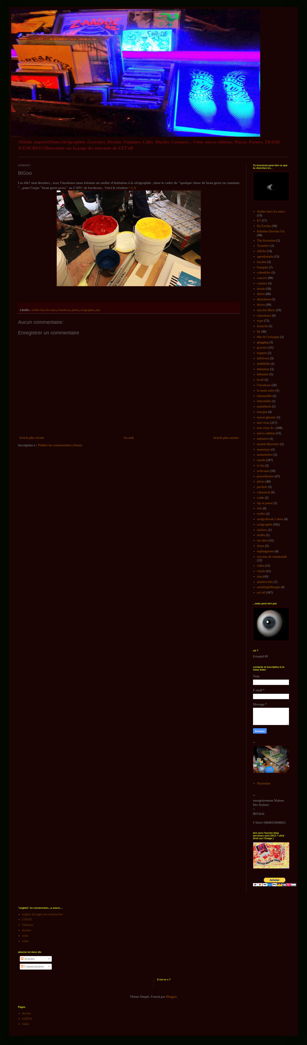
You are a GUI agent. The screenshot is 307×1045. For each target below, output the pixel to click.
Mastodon (264, 783)
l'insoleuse (64, 310)
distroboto (264, 299)
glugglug (263, 342)
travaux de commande (272, 556)
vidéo (260, 565)
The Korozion (266, 240)
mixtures (263, 438)
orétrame (263, 471)
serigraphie (87, 310)
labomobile (264, 396)
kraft (260, 379)
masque (262, 412)
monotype (263, 449)
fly (259, 331)
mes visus (263, 422)
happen (262, 353)
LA (133, 188)
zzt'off (261, 592)
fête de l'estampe (268, 337)
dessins (26, 930)
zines (25, 935)
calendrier (264, 272)
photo (75, 310)
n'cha (260, 465)
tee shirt (262, 540)
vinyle (261, 571)
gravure (262, 347)
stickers (262, 530)
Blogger (171, 996)
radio (260, 497)
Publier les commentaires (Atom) (60, 445)
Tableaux (28, 925)
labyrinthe (264, 401)
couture (262, 283)
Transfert (263, 245)
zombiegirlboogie (268, 587)
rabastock (263, 492)
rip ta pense (265, 503)
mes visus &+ (266, 428)
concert (262, 278)
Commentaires (32, 966)
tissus (260, 546)
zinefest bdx (265, 582)
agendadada (265, 256)
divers (261, 304)
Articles (27, 959)
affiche (261, 251)
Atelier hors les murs (44, 310)
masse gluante (266, 417)
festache (262, 326)
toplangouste (265, 551)
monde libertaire (268, 444)
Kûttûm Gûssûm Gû (270, 231)
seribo (261, 513)
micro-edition (266, 433)
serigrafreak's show (270, 519)
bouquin (262, 267)
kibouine (263, 374)
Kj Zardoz (264, 226)
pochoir (262, 487)
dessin (261, 288)
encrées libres (266, 310)
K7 (259, 220)
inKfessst (263, 358)
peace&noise (265, 476)
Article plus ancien (225, 438)
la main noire (266, 390)
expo (260, 320)
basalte (261, 262)
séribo (261, 535)
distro (261, 294)
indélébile (263, 363)
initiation (263, 369)
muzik (261, 460)
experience (264, 315)
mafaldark (264, 406)
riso (259, 508)
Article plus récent (31, 438)
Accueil (128, 438)
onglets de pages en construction (42, 914)
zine (97, 310)
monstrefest (265, 454)
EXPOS (27, 919)
